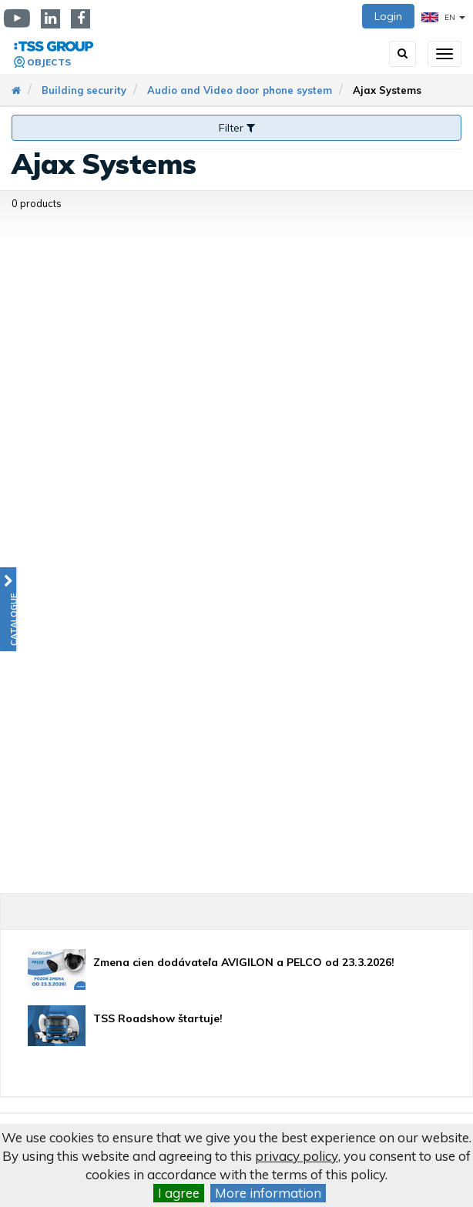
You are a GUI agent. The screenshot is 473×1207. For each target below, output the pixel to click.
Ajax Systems (387, 90)
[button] (8, 609)
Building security (84, 90)
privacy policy (296, 1156)
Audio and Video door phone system (239, 90)
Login (388, 16)
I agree (179, 1193)
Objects (49, 62)
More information (268, 1193)
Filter (237, 128)
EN (443, 17)
